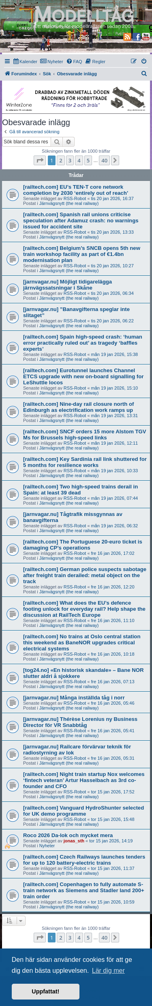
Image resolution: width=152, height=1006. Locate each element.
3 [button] (70, 160)
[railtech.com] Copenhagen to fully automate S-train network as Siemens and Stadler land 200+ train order (83, 890)
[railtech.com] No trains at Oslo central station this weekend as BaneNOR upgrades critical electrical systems (81, 642)
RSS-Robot (75, 198)
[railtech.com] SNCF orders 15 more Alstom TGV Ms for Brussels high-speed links (84, 434)
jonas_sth (74, 840)
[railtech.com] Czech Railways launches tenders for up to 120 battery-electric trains (84, 860)
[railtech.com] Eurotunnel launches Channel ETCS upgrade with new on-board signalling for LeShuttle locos (83, 376)
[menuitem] (25, 61)
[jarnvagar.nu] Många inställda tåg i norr (74, 698)
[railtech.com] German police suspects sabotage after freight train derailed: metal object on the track (84, 575)
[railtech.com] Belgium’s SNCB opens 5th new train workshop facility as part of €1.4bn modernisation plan (81, 254)
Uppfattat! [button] (45, 991)
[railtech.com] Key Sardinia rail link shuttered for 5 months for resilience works (85, 462)
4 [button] (78, 160)
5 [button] (88, 160)
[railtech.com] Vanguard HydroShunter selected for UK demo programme (83, 811)
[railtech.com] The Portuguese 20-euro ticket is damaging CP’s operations (82, 545)
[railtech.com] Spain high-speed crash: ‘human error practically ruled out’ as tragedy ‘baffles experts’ (82, 343)
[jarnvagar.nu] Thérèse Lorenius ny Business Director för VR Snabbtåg (80, 722)
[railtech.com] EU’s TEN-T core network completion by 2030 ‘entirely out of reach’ (75, 190)
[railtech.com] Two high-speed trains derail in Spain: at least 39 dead (80, 490)
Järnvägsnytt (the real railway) (69, 203)
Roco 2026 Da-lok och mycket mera (68, 835)
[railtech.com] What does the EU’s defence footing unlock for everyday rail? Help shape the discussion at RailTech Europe (84, 609)
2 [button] (60, 160)
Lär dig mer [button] (108, 970)
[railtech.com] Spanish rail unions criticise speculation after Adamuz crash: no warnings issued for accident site (81, 220)
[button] (40, 160)
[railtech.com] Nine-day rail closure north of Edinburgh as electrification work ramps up (78, 407)
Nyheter (47, 845)
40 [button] (104, 160)
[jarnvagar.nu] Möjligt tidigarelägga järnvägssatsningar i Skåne (67, 285)
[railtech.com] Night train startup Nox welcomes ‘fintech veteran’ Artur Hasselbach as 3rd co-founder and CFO (84, 780)
